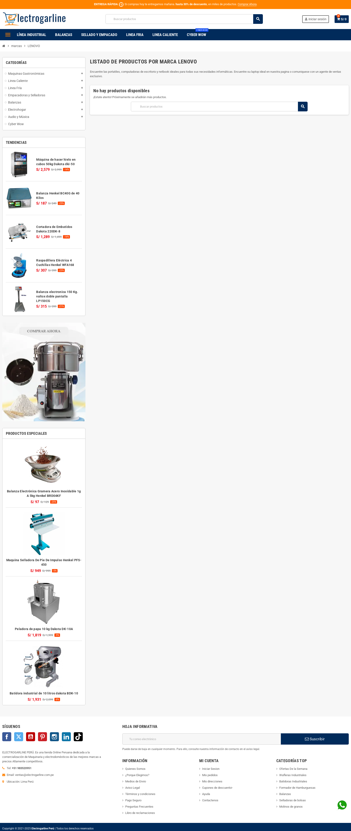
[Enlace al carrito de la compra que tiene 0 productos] (342, 19)
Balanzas (285, 794)
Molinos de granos (291, 806)
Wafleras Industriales (292, 775)
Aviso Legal (132, 787)
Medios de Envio (135, 781)
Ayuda (206, 794)
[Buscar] (184, 19)
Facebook (6, 736)
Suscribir (315, 739)
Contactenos (210, 800)
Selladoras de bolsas (292, 800)
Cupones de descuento (216, 787)
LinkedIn (66, 736)
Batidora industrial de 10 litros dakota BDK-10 (44, 693)
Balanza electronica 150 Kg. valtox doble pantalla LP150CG (57, 296)
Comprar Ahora (247, 4)
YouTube (30, 736)
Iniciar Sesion (210, 768)
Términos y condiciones (140, 794)
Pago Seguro (133, 800)
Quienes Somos (135, 768)
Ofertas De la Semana (293, 768)
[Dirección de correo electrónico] (201, 739)
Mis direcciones (212, 781)
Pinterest (42, 736)
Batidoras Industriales (293, 781)
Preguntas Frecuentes (139, 806)
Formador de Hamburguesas (297, 787)
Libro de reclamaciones (140, 813)
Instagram (54, 736)
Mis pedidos (210, 775)
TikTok (78, 736)
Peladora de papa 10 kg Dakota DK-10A (44, 629)
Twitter (18, 736)
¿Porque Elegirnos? (137, 775)
